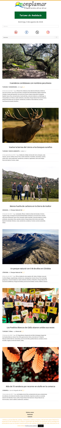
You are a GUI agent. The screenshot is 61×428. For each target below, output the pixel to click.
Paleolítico (34, 279)
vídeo (22, 340)
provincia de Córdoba (29, 281)
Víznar (3, 222)
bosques (40, 155)
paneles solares (21, 219)
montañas (32, 156)
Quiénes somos (30, 412)
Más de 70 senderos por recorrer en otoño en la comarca (30, 386)
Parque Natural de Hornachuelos (38, 97)
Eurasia (34, 278)
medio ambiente (19, 97)
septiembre (32, 158)
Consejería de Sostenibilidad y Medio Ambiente (34, 92)
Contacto (30, 416)
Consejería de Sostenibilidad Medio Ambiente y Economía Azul (25, 215)
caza (44, 155)
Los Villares (12, 97)
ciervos (8, 156)
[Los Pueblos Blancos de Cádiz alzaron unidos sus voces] (30, 305)
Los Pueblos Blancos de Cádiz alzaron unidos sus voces (30, 328)
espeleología (14, 278)
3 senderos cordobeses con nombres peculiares (30, 83)
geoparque (5, 279)
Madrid (42, 337)
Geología (44, 278)
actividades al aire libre (23, 394)
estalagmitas (28, 278)
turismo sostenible (40, 221)
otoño (18, 397)
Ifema (30, 337)
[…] (23, 87)
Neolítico (29, 279)
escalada (42, 396)
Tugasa (9, 340)
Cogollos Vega (5, 215)
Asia (29, 90)
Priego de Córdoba (18, 281)
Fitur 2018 (18, 337)
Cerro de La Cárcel (6, 92)
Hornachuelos (16, 96)
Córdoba (4, 94)
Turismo (41, 99)
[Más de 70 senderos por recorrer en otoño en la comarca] (30, 364)
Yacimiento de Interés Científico (10, 101)
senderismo (23, 99)
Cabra (35, 276)
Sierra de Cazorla (6, 160)
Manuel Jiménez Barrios (8, 338)
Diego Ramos (21, 335)
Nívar (15, 219)
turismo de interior (15, 340)
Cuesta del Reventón (12, 94)
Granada (22, 217)
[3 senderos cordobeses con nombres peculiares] (30, 61)
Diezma (43, 215)
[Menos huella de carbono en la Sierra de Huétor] (30, 184)
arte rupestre (28, 276)
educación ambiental (7, 217)
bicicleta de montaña (14, 396)
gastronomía (25, 337)
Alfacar (23, 214)
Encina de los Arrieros (23, 94)
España (4, 96)
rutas (18, 221)
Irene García (35, 337)
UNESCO (41, 281)
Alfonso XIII (19, 90)
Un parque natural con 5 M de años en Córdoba (30, 269)
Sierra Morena (34, 99)
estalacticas (21, 278)
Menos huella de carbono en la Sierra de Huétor (30, 206)
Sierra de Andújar (40, 158)
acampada (18, 214)
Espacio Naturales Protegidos (36, 94)
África (17, 276)
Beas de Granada (35, 214)
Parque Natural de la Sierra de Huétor (34, 219)
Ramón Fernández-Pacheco (9, 221)
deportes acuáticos (35, 396)
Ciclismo (42, 214)
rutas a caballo (13, 399)
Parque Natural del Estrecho (27, 397)
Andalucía (25, 90)
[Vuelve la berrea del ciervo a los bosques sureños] (30, 125)
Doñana (13, 156)
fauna (8, 96)
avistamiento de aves (34, 394)
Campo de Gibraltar (25, 396)
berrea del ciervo (33, 155)
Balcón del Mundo (35, 90)
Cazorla (4, 156)
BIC (32, 276)
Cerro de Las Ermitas (17, 92)
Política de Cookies (31, 425)
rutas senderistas (12, 158)
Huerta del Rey (24, 96)
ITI (39, 337)
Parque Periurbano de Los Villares (10, 99)
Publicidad (30, 414)
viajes (17, 160)
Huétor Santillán (28, 217)
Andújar (27, 155)
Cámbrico (42, 90)
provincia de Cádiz (25, 338)
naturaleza (26, 97)
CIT (16, 335)
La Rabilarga (41, 96)
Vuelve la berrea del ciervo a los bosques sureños (30, 147)
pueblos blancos (34, 338)
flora (11, 96)
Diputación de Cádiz (30, 335)
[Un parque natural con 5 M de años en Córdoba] (30, 246)
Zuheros (45, 281)
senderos (28, 99)
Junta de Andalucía (32, 96)
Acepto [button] (41, 425)
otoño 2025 (5, 158)
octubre (43, 156)
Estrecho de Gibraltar (7, 397)
